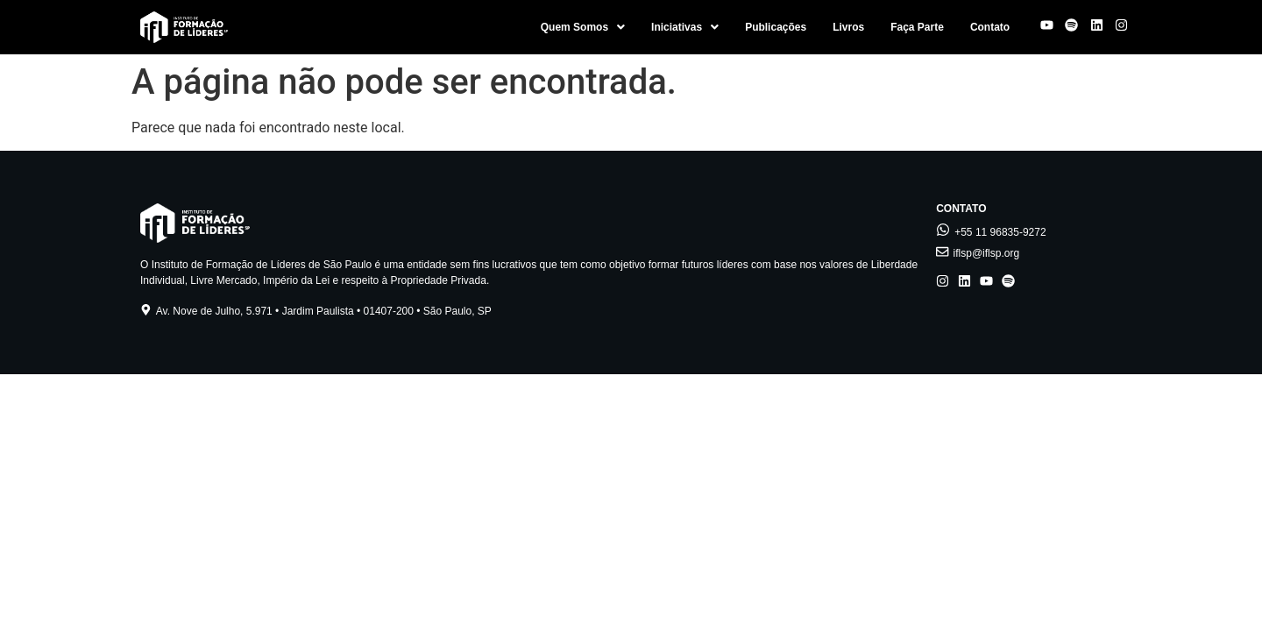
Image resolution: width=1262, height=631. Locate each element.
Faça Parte (917, 27)
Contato (990, 27)
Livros (848, 27)
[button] (583, 27)
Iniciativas (685, 27)
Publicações (775, 27)
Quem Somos (583, 27)
